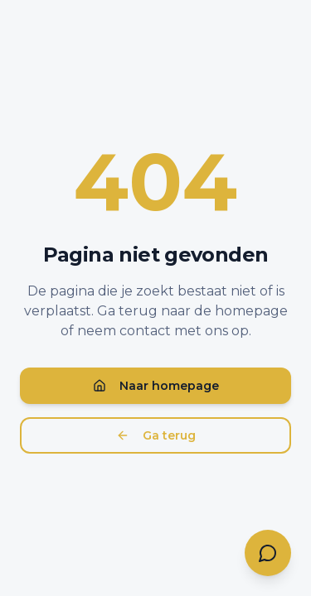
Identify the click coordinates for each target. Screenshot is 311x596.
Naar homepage (156, 385)
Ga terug (156, 435)
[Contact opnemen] (268, 553)
